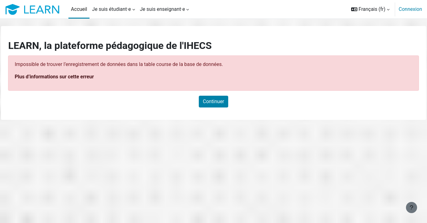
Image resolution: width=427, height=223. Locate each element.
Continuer (213, 101)
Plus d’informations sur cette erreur (68, 77)
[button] (370, 9)
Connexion (410, 9)
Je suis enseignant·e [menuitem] (162, 9)
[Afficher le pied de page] (411, 207)
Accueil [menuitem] (79, 9)
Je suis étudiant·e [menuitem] (111, 9)
